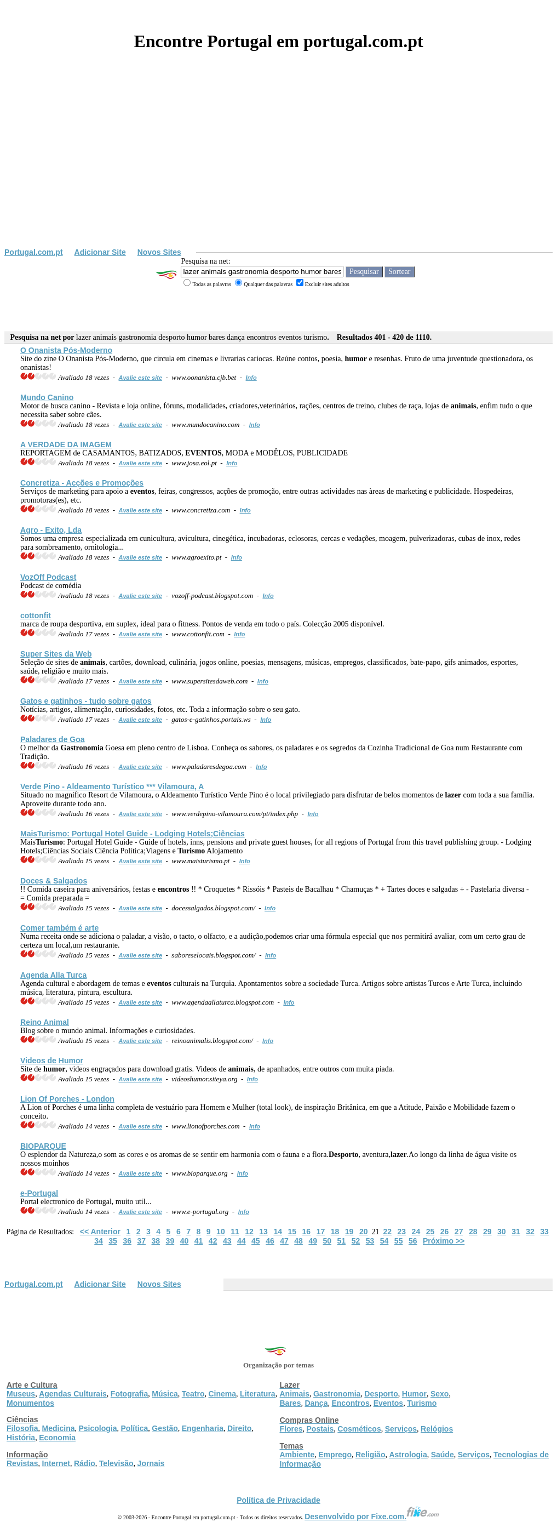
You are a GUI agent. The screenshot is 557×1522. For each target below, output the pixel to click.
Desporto (381, 1393)
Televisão (116, 1463)
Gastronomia (336, 1393)
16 (306, 1231)
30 (501, 1231)
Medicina (58, 1428)
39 (170, 1240)
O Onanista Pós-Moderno (66, 350)
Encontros (350, 1403)
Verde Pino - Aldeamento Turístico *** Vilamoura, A (112, 786)
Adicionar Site (100, 252)
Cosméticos (359, 1428)
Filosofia (22, 1428)
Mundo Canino (46, 397)
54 (384, 1240)
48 (298, 1240)
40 (184, 1240)
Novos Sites (159, 252)
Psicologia (97, 1428)
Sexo (439, 1393)
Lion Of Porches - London (67, 1099)
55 (398, 1240)
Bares (290, 1403)
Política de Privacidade (278, 1500)
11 (235, 1231)
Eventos (388, 1403)
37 (141, 1240)
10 (220, 1231)
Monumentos (30, 1403)
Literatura (257, 1393)
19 (349, 1231)
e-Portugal (39, 1193)
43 (227, 1240)
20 (363, 1231)
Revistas (22, 1463)
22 (387, 1231)
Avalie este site (141, 377)
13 (263, 1231)
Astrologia (408, 1454)
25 (430, 1231)
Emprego (335, 1454)
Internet (56, 1463)
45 (255, 1240)
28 (473, 1231)
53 (370, 1240)
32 (530, 1231)
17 (321, 1231)
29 (487, 1231)
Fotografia (129, 1393)
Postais (320, 1428)
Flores (291, 1428)
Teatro (193, 1393)
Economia (57, 1437)
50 (327, 1240)
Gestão (164, 1428)
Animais (294, 1393)
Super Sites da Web (55, 653)
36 (127, 1240)
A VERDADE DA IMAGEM (66, 444)
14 (277, 1231)
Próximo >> (443, 1240)
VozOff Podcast (48, 577)
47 (284, 1240)
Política (134, 1428)
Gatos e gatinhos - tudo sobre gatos (86, 701)
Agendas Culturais (73, 1393)
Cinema (223, 1393)
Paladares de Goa (52, 739)
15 (292, 1231)
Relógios (437, 1428)
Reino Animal (44, 1022)
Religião (370, 1454)
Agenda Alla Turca (53, 975)
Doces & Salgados (53, 880)
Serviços (401, 1428)
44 (241, 1240)
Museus (21, 1393)
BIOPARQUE (43, 1146)
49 (312, 1240)
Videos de (51, 1060)
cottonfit (35, 615)
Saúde (442, 1454)
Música (164, 1393)
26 (444, 1231)
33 (544, 1231)
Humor (414, 1393)
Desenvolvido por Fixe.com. (372, 1516)
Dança (316, 1403)
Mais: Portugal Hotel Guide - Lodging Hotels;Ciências (132, 833)
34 (98, 1240)
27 (459, 1231)
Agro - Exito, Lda (51, 530)
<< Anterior (100, 1231)
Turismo (422, 1403)
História (21, 1437)
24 (416, 1231)
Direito (239, 1428)
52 (356, 1240)
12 (249, 1231)
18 (335, 1231)
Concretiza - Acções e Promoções (81, 482)
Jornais (151, 1463)
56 (413, 1240)
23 (402, 1231)
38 (156, 1240)
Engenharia (202, 1428)
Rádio (84, 1463)
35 (112, 1240)
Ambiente (297, 1454)
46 (270, 1240)
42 (213, 1240)
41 (198, 1240)
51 (341, 1240)
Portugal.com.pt (33, 252)
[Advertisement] (278, 165)
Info (251, 377)
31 (516, 1231)
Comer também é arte (59, 928)
